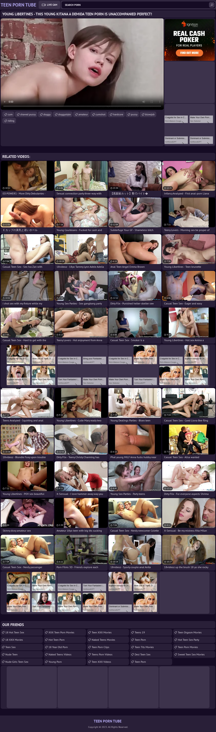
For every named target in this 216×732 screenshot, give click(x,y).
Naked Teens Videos (60, 654)
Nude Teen (11, 654)
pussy (134, 114)
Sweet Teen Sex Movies (191, 654)
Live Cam (52, 4)
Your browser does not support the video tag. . (82, 64)
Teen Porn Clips (100, 647)
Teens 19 (140, 632)
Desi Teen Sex (142, 654)
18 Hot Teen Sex (14, 632)
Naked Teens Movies (103, 639)
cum (10, 114)
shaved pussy (28, 114)
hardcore (118, 114)
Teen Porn (140, 639)
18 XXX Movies (14, 639)
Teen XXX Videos (101, 661)
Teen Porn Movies (188, 647)
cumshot (100, 114)
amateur (83, 114)
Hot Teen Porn (57, 639)
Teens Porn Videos (102, 654)
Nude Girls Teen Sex (16, 661)
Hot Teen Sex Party (188, 639)
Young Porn (55, 661)
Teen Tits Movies (144, 647)
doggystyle (64, 114)
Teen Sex (10, 647)
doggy (47, 114)
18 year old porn (58, 647)
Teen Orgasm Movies (190, 632)
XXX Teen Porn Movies (61, 632)
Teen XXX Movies (102, 632)
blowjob (150, 114)
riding (11, 120)
